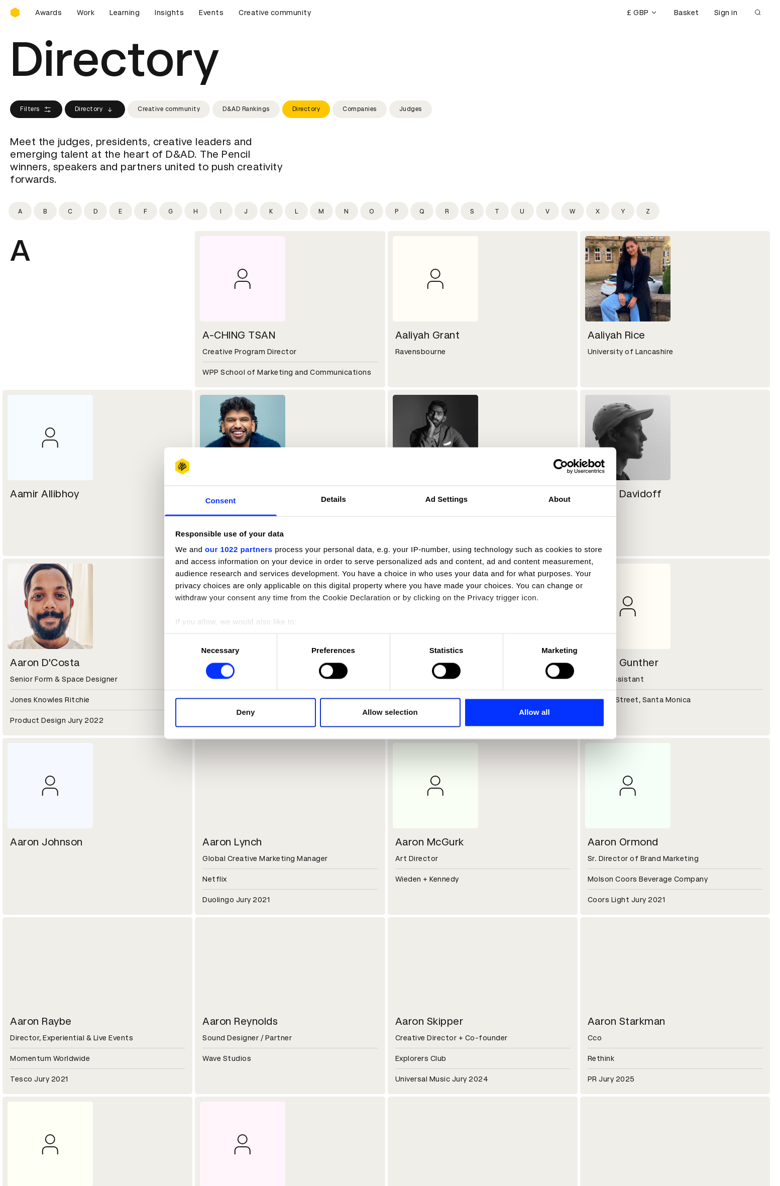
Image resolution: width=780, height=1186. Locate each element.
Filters (36, 109)
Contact (411, 986)
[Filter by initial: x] (597, 211)
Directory (95, 109)
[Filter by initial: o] (371, 211)
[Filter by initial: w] (572, 211)
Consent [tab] (220, 501)
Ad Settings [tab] (446, 499)
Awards (48, 13)
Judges (410, 109)
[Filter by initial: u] (522, 211)
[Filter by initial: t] (497, 211)
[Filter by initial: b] (45, 211)
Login (406, 1058)
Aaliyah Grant (427, 335)
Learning (124, 13)
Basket (686, 13)
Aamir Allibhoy (44, 494)
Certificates (32, 1082)
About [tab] (559, 499)
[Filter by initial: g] (170, 211)
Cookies (218, 1070)
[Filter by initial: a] (20, 211)
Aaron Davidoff (625, 494)
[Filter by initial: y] (622, 211)
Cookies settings (53, 1167)
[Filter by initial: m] (321, 211)
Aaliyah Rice (616, 335)
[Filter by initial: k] (271, 211)
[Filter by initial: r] (447, 211)
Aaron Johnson (46, 842)
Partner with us (230, 998)
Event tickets (34, 1106)
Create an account (429, 1070)
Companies (360, 109)
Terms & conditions (238, 1058)
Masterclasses (36, 1094)
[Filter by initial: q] (421, 211)
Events (211, 13)
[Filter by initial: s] (472, 211)
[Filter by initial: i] (221, 211)
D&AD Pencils (34, 1058)
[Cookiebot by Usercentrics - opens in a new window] (561, 466)
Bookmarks (416, 1082)
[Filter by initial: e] (120, 211)
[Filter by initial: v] (547, 211)
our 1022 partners (238, 550)
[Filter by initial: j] (246, 211)
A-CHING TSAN (238, 335)
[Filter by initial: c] (70, 211)
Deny (245, 712)
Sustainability (34, 1010)
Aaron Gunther (623, 663)
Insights (169, 13)
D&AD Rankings (246, 109)
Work (85, 13)
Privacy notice (228, 1082)
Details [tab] (333, 499)
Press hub (414, 998)
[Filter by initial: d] (95, 211)
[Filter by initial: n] (346, 211)
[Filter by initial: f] (145, 211)
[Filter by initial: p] (396, 211)
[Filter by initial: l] (296, 211)
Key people (29, 998)
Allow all (534, 712)
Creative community (275, 13)
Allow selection (390, 712)
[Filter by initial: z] (647, 211)
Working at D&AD (234, 986)
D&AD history (34, 986)
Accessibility (226, 1094)
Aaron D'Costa (45, 663)
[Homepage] (15, 13)
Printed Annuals (38, 1070)
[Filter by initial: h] (195, 211)
